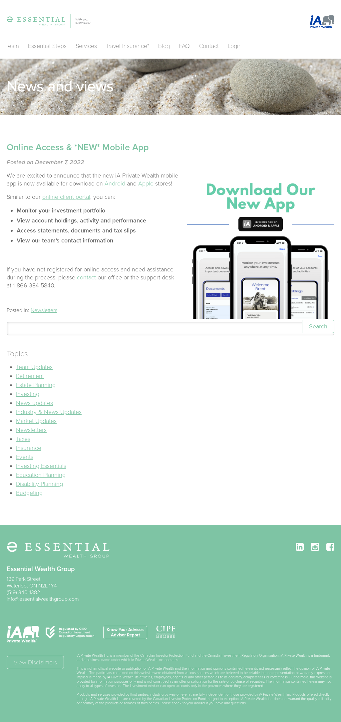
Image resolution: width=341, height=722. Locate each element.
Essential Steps (47, 46)
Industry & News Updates (49, 412)
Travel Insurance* (127, 46)
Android (115, 183)
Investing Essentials (41, 466)
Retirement (30, 376)
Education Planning (41, 475)
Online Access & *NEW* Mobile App (78, 147)
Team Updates (34, 367)
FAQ (184, 46)
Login (235, 46)
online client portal (66, 196)
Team (12, 46)
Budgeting (29, 493)
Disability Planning (39, 484)
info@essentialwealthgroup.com (43, 599)
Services (86, 46)
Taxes (23, 439)
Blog (164, 46)
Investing (27, 394)
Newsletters (44, 310)
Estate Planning (36, 385)
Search (318, 326)
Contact (209, 46)
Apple (146, 183)
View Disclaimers (35, 662)
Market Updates (36, 421)
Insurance (28, 448)
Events (24, 457)
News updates (34, 403)
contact (86, 277)
